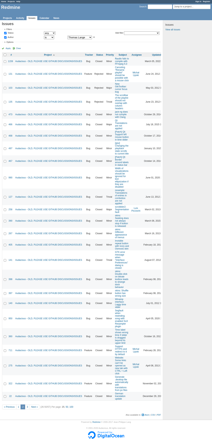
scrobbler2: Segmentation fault (122, 209)
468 (10, 135)
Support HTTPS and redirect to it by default (121, 350)
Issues (31, 18)
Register (206, 1)
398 (10, 279)
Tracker (89, 55)
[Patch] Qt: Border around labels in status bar (122, 161)
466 (10, 124)
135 (10, 102)
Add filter (119, 33)
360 (10, 336)
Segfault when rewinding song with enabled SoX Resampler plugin (121, 318)
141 (10, 260)
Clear (18, 48)
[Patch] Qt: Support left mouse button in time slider (122, 135)
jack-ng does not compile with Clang (121, 114)
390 (10, 220)
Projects (11, 1)
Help (18, 1)
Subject (123, 55)
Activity (20, 18)
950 (10, 318)
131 (10, 74)
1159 (10, 61)
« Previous (9, 407)
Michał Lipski (136, 74)
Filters (9, 29)
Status (10, 33)
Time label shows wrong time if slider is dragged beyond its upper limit (121, 336)
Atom (147, 415)
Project (48, 55)
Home (3, 1)
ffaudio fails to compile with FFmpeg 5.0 (122, 61)
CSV (153, 415)
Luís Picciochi (135, 209)
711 (10, 350)
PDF (159, 415)
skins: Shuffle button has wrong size (121, 293)
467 (10, 161)
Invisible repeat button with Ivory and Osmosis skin (122, 244)
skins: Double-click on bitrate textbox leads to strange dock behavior (121, 279)
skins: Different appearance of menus (121, 233)
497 (10, 148)
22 (10, 396)
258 (10, 209)
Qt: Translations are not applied (121, 124)
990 (10, 177)
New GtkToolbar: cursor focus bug (121, 88)
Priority (110, 55)
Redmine (96, 422)
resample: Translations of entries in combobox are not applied (121, 197)
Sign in (198, 1)
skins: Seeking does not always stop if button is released (122, 220)
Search (142, 6)
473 (10, 114)
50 (67, 407)
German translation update (120, 396)
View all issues (172, 29)
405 (10, 244)
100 (71, 407)
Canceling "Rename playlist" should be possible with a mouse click (122, 74)
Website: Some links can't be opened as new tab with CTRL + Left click (121, 365)
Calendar (44, 18)
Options (9, 42)
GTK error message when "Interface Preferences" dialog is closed (121, 260)
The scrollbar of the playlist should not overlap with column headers (121, 102)
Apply (8, 48)
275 (10, 365)
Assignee (137, 55)
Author (10, 37)
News (56, 18)
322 (10, 383)
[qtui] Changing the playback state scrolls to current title (122, 148)
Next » (34, 407)
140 (10, 303)
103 (10, 88)
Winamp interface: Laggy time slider (120, 303)
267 (10, 233)
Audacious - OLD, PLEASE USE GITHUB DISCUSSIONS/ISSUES (48, 61)
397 (10, 293)
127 (10, 197)
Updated (156, 55)
